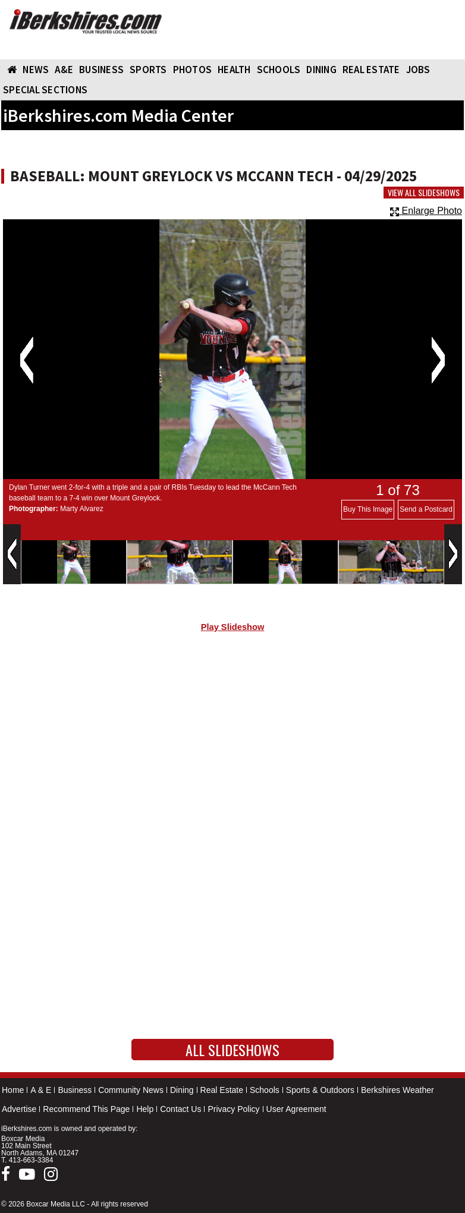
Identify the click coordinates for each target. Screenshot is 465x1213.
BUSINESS (101, 69)
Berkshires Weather (397, 1090)
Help (144, 1109)
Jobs (418, 69)
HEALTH (234, 69)
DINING (321, 69)
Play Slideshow (233, 627)
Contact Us (180, 1109)
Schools (264, 1090)
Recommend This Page (86, 1109)
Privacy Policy (233, 1109)
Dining (182, 1090)
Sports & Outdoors (320, 1090)
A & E (40, 1090)
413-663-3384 (31, 1160)
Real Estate (221, 1090)
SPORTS (148, 69)
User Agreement (296, 1109)
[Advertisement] (232, 742)
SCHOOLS (279, 69)
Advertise (19, 1109)
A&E (64, 69)
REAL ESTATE (371, 69)
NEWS (36, 69)
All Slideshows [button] (232, 1049)
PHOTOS (192, 69)
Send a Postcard (426, 509)
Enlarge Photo (426, 211)
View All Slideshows (424, 193)
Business (75, 1090)
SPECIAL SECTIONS (45, 89)
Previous (26, 360)
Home (13, 1090)
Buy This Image (367, 509)
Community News (131, 1090)
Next (438, 360)
